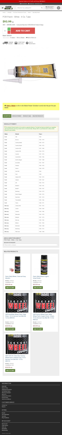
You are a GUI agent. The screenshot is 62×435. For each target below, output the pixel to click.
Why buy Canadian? (6, 392)
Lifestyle (9, 12)
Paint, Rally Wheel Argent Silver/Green (41, 277)
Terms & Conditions (6, 399)
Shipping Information (7, 389)
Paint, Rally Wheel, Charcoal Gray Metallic (15, 277)
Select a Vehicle (11, 105)
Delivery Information (6, 396)
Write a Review (20, 38)
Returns (3, 406)
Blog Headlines (5, 417)
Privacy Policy (5, 397)
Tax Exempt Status (6, 391)
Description (6, 116)
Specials (4, 416)
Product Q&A (27, 116)
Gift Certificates (5, 414)
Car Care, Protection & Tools (19, 12)
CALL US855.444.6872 (32, 43)
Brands (3, 413)
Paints (29, 12)
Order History (5, 425)
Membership (5, 430)
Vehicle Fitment (16, 116)
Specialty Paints (36, 12)
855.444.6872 (23, 3)
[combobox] (31, 245)
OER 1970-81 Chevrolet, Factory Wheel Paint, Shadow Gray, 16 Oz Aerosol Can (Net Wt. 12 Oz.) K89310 (15, 358)
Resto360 (4, 386)
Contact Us (31, 3)
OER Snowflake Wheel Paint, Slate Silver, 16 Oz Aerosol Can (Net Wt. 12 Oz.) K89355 (15, 316)
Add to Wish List (31, 38)
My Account (4, 423)
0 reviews (12, 38)
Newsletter (4, 428)
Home (4, 12)
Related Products (38, 116)
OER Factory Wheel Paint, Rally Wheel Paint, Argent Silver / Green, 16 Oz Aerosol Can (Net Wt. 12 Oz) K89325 (43, 316)
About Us (4, 394)
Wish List (4, 427)
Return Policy (5, 387)
